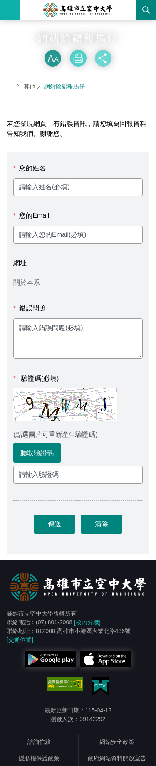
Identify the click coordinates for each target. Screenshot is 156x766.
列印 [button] (78, 58)
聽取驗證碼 (37, 452)
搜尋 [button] (146, 10)
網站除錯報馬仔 (64, 86)
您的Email (31, 215)
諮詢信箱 (39, 742)
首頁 (10, 86)
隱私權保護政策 (39, 758)
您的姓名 (29, 168)
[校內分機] (87, 622)
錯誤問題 (29, 308)
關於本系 (26, 282)
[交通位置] (20, 639)
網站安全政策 (116, 742)
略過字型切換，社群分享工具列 (78, 42)
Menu (10, 10)
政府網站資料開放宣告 (117, 758)
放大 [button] (53, 58)
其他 (29, 86)
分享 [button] (103, 58)
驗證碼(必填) (36, 378)
